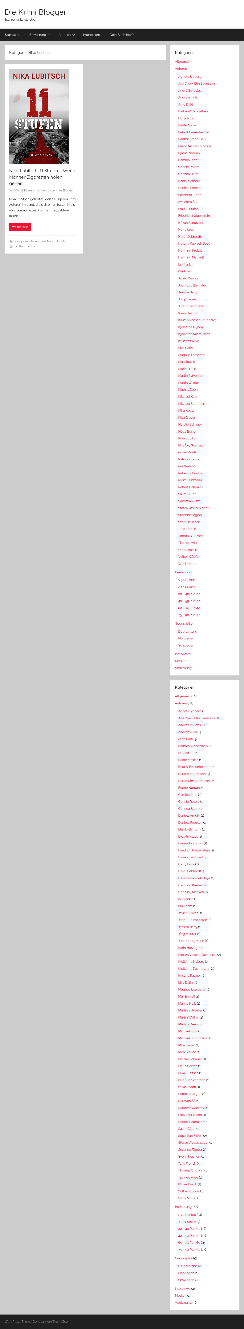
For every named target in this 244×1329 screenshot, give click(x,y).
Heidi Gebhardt (189, 236)
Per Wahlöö (187, 466)
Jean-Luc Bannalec (192, 285)
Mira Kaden (186, 410)
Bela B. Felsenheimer (194, 132)
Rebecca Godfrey (191, 473)
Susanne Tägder (190, 515)
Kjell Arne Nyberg (191, 327)
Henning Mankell (191, 257)
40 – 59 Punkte (189, 601)
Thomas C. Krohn (191, 536)
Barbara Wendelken (193, 111)
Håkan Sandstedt (191, 223)
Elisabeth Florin (189, 195)
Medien (180, 661)
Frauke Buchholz (190, 209)
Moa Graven (187, 417)
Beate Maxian (188, 125)
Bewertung (39, 35)
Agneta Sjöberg (189, 76)
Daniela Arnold (189, 181)
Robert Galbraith (190, 487)
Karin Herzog (188, 313)
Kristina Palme (189, 341)
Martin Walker (188, 383)
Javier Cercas (188, 278)
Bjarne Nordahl (189, 153)
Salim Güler (187, 494)
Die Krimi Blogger (36, 12)
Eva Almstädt (188, 202)
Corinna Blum (188, 174)
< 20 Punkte (187, 587)
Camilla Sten (187, 160)
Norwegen (186, 638)
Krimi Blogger (65, 190)
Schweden (186, 645)
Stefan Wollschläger (193, 508)
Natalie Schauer (190, 424)
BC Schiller (186, 118)
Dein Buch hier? (122, 35)
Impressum (91, 35)
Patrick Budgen (189, 459)
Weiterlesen (20, 227)
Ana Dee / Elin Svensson (196, 83)
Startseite (12, 35)
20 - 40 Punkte (24, 241)
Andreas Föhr (188, 97)
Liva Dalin (185, 348)
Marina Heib (187, 369)
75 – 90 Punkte (189, 615)
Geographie (184, 623)
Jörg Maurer (187, 299)
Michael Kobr (187, 396)
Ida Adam (185, 271)
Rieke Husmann (190, 480)
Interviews (182, 654)
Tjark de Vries (188, 543)
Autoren (67, 35)
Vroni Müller (187, 564)
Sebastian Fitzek (190, 501)
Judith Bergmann (191, 306)
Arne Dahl (185, 104)
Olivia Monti (187, 452)
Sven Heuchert (189, 522)
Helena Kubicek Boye (194, 243)
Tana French (187, 529)
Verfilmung (183, 668)
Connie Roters (188, 167)
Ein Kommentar (24, 246)
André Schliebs (189, 90)
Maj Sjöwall (186, 362)
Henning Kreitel (190, 250)
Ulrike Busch (187, 550)
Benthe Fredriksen (192, 139)
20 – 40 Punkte (189, 594)
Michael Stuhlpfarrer (193, 404)
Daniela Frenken (190, 188)
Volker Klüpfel (189, 556)
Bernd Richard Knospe (195, 146)
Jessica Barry (187, 292)
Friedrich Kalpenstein (194, 216)
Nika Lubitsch (56, 241)
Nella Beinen (187, 431)
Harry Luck (186, 229)
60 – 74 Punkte (189, 608)
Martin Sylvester (190, 376)
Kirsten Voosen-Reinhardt (197, 320)
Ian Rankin (185, 264)
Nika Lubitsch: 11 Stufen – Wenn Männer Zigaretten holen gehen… (42, 177)
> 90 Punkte (187, 580)
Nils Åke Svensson (191, 445)
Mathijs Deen (188, 389)
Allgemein (183, 61)
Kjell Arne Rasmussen (194, 334)
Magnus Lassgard (191, 355)
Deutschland (187, 631)
